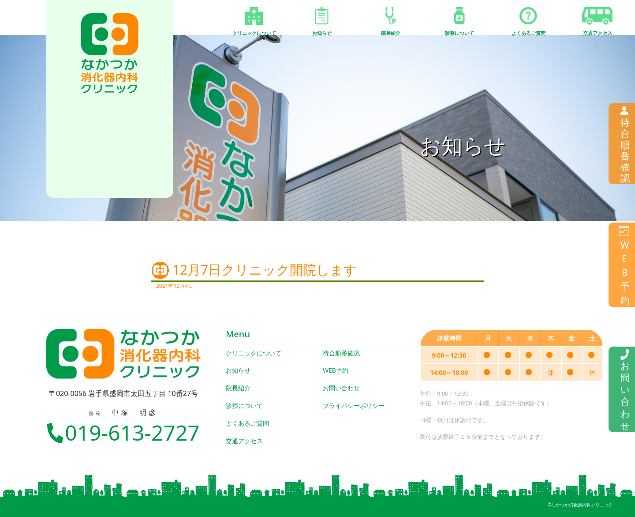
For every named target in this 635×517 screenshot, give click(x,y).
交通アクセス (244, 441)
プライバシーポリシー (354, 405)
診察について (244, 405)
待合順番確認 (341, 353)
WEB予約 (335, 370)
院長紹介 (238, 388)
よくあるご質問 (247, 423)
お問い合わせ (341, 388)
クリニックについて (253, 353)
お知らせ (238, 370)
